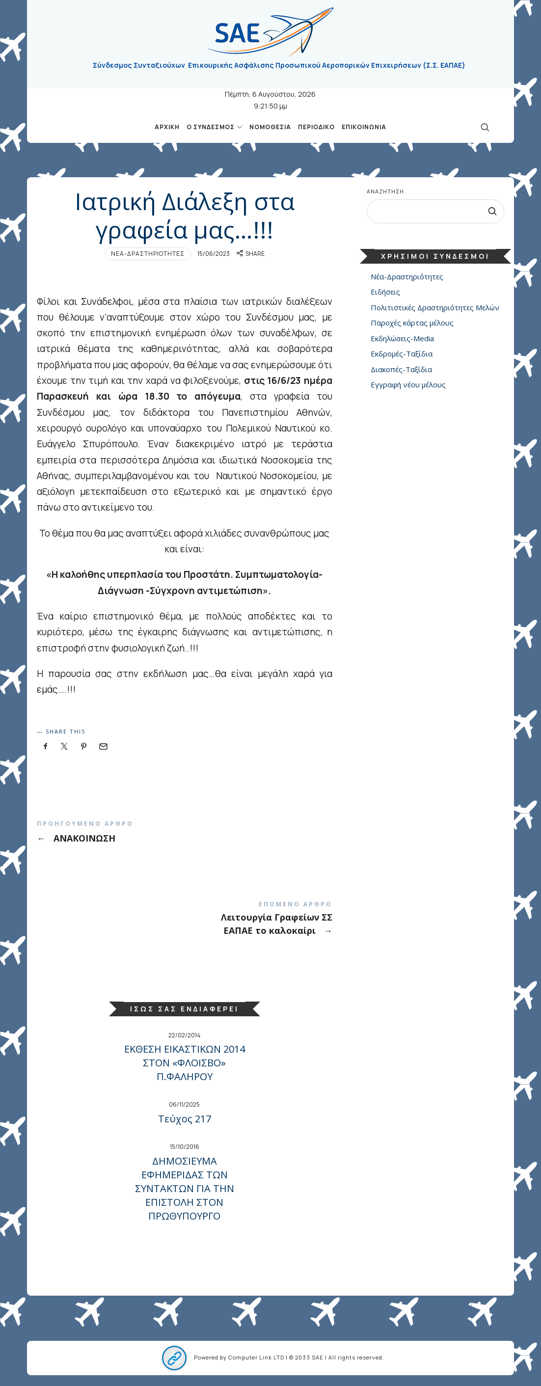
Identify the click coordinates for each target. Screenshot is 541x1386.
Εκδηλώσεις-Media (402, 338)
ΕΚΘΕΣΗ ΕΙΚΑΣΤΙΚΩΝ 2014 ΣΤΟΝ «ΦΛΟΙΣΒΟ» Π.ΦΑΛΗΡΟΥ (184, 1062)
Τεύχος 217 (184, 1118)
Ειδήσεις (385, 292)
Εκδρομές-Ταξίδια (402, 354)
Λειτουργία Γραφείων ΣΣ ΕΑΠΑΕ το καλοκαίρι (184, 918)
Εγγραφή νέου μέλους (408, 385)
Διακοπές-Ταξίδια (401, 369)
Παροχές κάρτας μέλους (412, 323)
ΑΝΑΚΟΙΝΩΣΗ (184, 832)
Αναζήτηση (385, 191)
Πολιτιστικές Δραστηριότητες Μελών (435, 307)
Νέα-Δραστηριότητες (148, 253)
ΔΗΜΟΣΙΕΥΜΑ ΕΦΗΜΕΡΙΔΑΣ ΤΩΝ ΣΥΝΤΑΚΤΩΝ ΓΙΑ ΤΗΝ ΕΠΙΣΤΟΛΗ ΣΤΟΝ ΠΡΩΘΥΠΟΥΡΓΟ (184, 1188)
